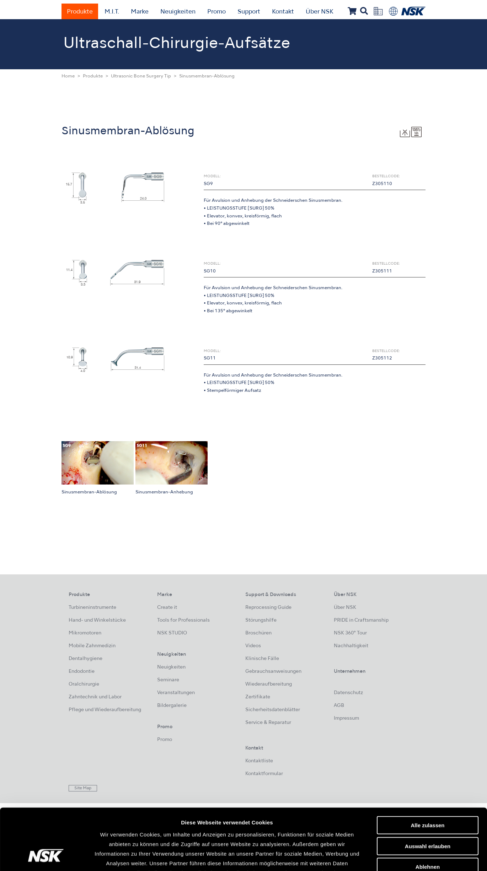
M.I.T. (112, 12)
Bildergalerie (172, 705)
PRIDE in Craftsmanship (361, 620)
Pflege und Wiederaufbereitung (105, 710)
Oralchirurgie (84, 684)
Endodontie (82, 671)
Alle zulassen (427, 771)
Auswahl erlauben (427, 792)
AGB (339, 705)
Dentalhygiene (85, 658)
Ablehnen (428, 813)
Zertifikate (257, 697)
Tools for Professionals (183, 620)
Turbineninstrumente (92, 607)
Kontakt (283, 12)
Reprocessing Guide (268, 607)
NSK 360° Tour (350, 633)
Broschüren (258, 633)
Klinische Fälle (262, 658)
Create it (167, 607)
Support (248, 12)
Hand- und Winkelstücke (97, 620)
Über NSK (319, 12)
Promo (216, 12)
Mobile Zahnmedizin (92, 646)
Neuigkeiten (178, 12)
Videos (253, 646)
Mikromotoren (85, 633)
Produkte (80, 12)
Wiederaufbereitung (268, 684)
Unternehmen (349, 671)
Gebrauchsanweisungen (273, 671)
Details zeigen (378, 857)
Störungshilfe (261, 620)
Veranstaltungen (176, 693)
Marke (140, 12)
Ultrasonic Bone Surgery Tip (141, 76)
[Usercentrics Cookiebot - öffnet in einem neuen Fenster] (46, 857)
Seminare (168, 680)
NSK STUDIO (172, 633)
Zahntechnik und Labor (95, 697)
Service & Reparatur (268, 722)
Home (68, 76)
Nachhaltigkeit (351, 646)
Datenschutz (348, 693)
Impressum (346, 718)
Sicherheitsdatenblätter (272, 710)
